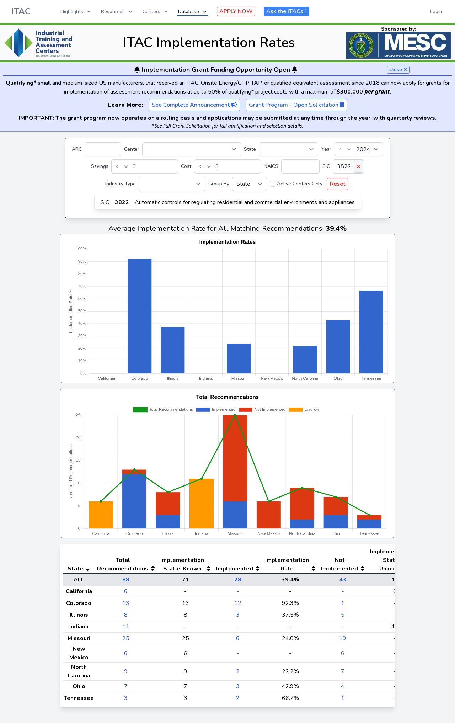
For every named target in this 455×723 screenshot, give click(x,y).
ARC (77, 149)
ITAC (21, 11)
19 (342, 638)
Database (193, 11)
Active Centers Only (299, 183)
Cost (186, 166)
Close (398, 69)
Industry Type (120, 183)
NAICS (271, 166)
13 (125, 603)
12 (237, 603)
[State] (288, 149)
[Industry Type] (172, 184)
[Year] (358, 149)
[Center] (191, 149)
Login (436, 11)
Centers (156, 11)
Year (326, 149)
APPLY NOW (236, 11)
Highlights (76, 11)
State (250, 149)
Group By (218, 183)
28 (237, 580)
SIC (326, 166)
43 (342, 580)
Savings (99, 166)
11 (125, 627)
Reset (337, 184)
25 (125, 638)
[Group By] (249, 184)
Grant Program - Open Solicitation (296, 105)
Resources (117, 11)
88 (125, 580)
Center (131, 149)
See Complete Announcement (194, 105)
